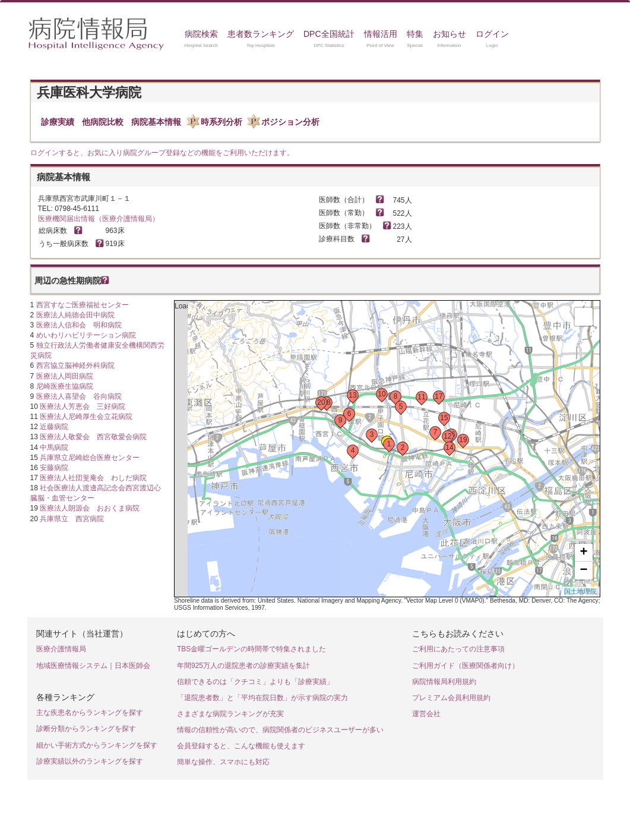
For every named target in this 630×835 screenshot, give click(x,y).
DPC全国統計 (328, 34)
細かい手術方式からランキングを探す (96, 745)
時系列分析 (221, 122)
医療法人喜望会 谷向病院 (79, 396)
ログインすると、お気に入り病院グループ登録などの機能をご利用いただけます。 (162, 153)
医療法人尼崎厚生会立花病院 (86, 416)
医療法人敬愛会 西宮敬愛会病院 (93, 437)
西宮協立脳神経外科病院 (75, 365)
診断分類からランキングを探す (86, 728)
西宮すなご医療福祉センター (82, 305)
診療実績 (57, 122)
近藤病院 (54, 427)
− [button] (583, 570)
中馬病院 (54, 447)
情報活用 (380, 34)
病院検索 (201, 34)
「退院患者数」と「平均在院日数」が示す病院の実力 (262, 698)
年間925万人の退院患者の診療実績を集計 (243, 665)
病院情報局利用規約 (444, 682)
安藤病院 (54, 468)
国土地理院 (580, 591)
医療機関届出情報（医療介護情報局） (98, 219)
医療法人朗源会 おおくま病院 (90, 508)
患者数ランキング (260, 34)
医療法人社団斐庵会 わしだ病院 (93, 478)
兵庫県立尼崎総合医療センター (90, 457)
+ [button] (583, 553)
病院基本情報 (156, 122)
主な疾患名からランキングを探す (89, 712)
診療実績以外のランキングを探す (89, 761)
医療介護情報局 (61, 649)
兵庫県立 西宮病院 (72, 519)
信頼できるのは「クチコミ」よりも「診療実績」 (255, 682)
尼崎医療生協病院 (64, 386)
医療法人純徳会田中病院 (75, 315)
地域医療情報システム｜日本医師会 (93, 665)
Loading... (386, 448)
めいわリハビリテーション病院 (86, 335)
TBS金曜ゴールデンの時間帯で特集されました (251, 649)
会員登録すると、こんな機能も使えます (241, 746)
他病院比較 (103, 122)
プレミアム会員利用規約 (451, 698)
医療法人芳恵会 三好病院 (82, 406)
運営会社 (426, 714)
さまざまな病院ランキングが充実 (230, 714)
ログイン (492, 34)
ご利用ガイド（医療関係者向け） (465, 665)
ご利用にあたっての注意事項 (458, 649)
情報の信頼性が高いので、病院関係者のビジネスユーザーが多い (280, 730)
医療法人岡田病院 (64, 376)
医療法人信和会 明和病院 (79, 325)
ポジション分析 (290, 122)
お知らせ (449, 34)
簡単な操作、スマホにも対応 (223, 762)
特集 (415, 34)
